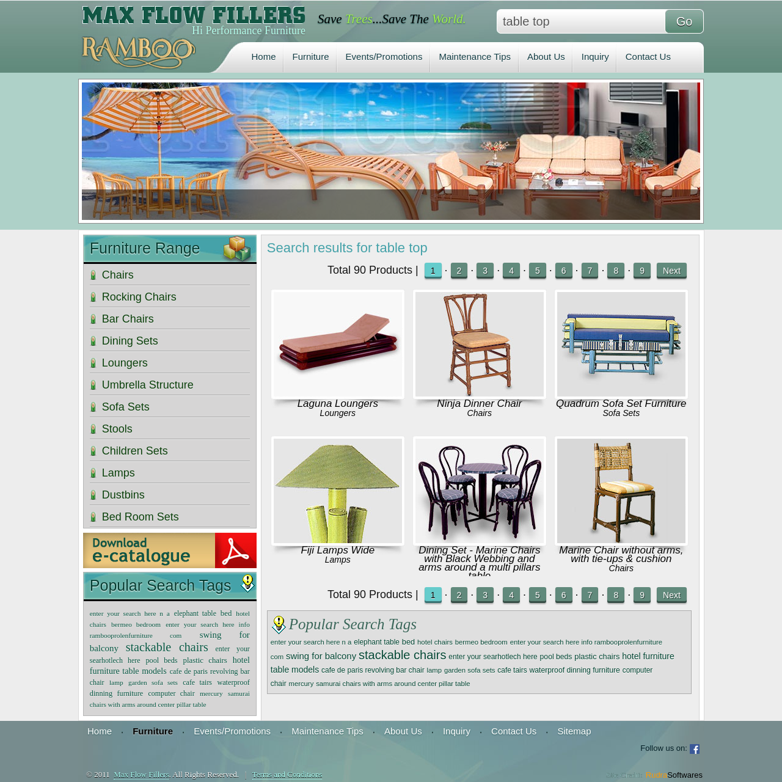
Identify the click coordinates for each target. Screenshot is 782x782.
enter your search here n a (311, 642)
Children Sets (135, 451)
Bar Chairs (128, 319)
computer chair (171, 693)
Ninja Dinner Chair (479, 403)
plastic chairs (596, 656)
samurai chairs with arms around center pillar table (393, 683)
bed (408, 641)
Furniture (311, 56)
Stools (117, 429)
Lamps (338, 560)
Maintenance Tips (475, 56)
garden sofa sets (469, 670)
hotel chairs (435, 642)
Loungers (338, 413)
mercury (300, 683)
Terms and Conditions (287, 774)
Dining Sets (130, 341)
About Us (546, 56)
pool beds (556, 656)
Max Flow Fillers (141, 774)
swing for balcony (321, 656)
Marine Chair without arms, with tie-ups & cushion (621, 554)
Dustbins (123, 495)
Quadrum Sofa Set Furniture (621, 403)
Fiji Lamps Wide (338, 550)
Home (264, 56)
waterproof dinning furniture (574, 670)
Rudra (674, 775)
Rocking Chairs (139, 297)
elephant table (377, 642)
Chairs (479, 413)
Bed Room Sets (140, 517)
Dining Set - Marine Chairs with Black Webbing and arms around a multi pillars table (479, 563)
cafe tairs (512, 670)
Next (672, 271)
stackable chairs (402, 655)
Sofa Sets (621, 413)
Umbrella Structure (148, 385)
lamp (434, 670)
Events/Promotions (384, 56)
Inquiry (595, 56)
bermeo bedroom (481, 642)
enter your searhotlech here (492, 656)
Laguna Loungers (338, 403)
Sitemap (574, 731)
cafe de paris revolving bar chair (373, 670)
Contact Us (648, 56)
